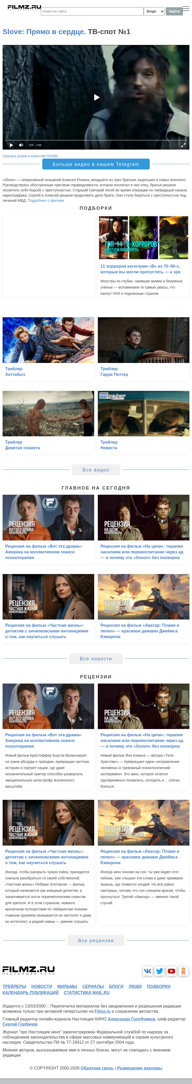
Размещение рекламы (139, 1068)
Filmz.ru (103, 1011)
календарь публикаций (31, 992)
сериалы (93, 986)
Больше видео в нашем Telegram (96, 164)
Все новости (96, 658)
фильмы (67, 986)
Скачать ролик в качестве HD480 (30, 156)
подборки (158, 986)
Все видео (96, 470)
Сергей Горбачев (20, 1024)
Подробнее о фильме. (46, 200)
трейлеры (14, 986)
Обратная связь (97, 1068)
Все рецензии (96, 940)
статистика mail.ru (87, 992)
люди (135, 986)
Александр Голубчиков (131, 1019)
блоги (116, 986)
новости (41, 986)
